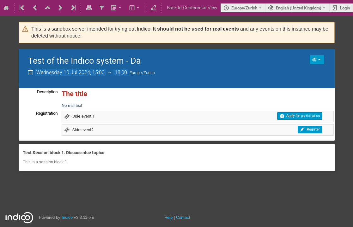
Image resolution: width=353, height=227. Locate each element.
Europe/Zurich (244, 8)
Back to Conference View (192, 8)
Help (168, 217)
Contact (183, 217)
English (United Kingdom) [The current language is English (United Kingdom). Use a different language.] (298, 8)
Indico (67, 217)
